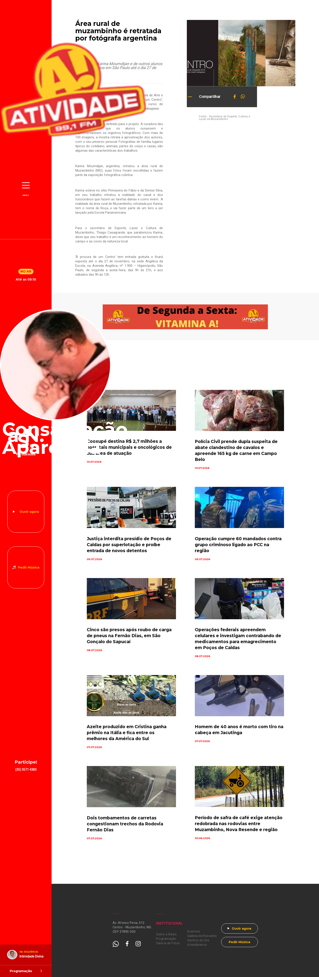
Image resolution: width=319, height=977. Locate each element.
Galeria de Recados (202, 936)
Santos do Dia (198, 940)
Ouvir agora (29, 512)
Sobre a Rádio (166, 934)
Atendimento (197, 944)
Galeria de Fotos (168, 943)
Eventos (193, 931)
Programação (166, 938)
